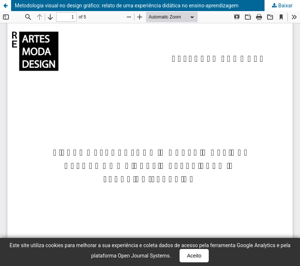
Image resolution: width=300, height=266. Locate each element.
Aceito (194, 256)
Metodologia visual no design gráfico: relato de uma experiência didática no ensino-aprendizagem (126, 5)
